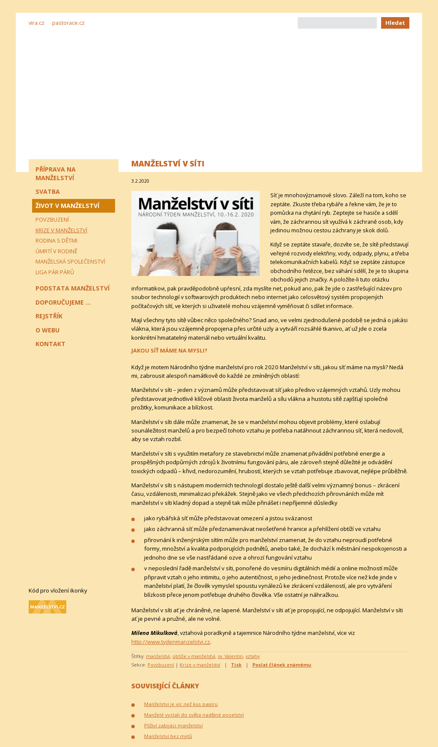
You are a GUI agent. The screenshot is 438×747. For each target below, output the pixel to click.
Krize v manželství (200, 664)
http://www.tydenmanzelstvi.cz (170, 642)
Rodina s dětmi (56, 240)
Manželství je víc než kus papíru (181, 704)
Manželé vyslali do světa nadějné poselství (194, 714)
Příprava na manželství (56, 173)
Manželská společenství (70, 261)
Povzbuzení (161, 664)
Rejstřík (49, 316)
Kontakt (50, 344)
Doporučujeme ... (63, 302)
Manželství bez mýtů (168, 736)
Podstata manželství (73, 288)
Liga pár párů (55, 272)
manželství (158, 656)
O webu (47, 330)
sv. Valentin (230, 656)
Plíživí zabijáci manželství (173, 725)
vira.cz (36, 23)
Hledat (395, 23)
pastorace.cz (68, 23)
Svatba (48, 191)
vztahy (253, 656)
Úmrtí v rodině (56, 251)
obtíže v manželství (193, 656)
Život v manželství (67, 206)
